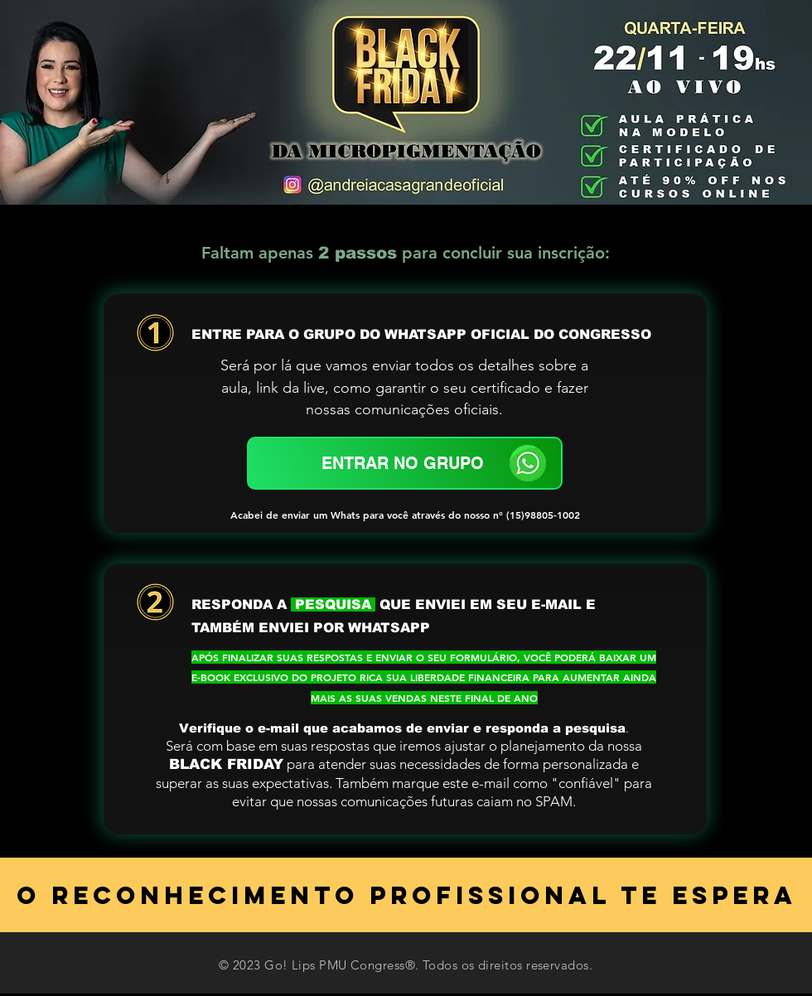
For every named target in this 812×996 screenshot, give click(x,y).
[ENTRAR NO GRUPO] (405, 463)
